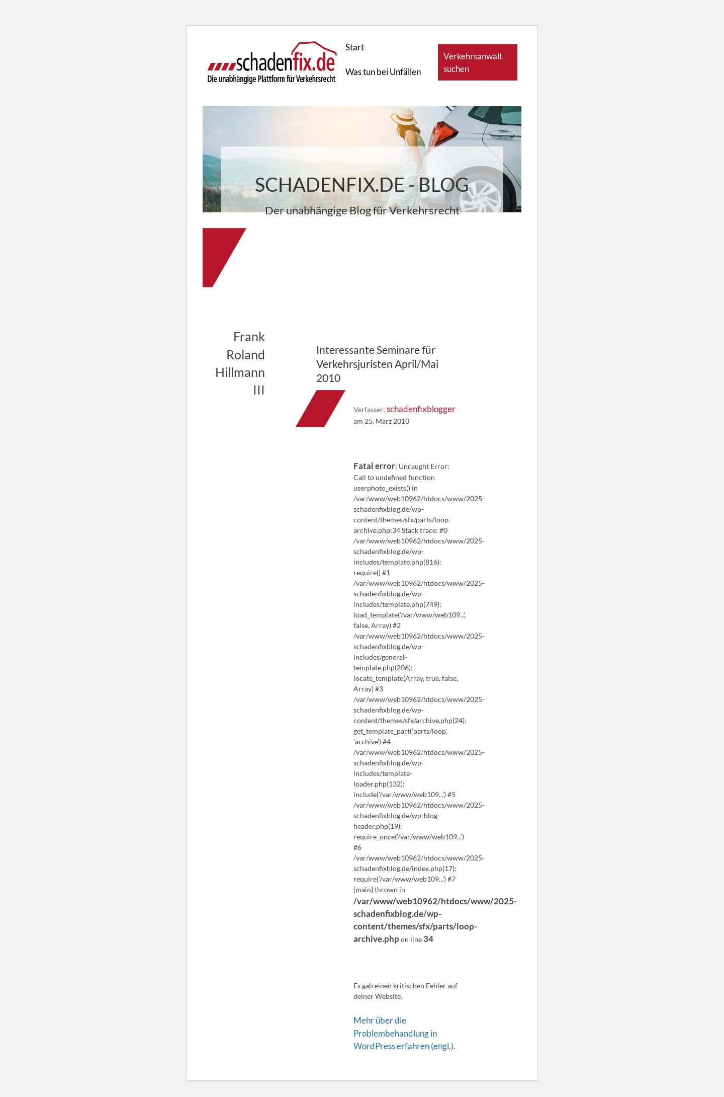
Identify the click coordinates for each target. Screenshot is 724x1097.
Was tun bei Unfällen (383, 71)
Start (354, 47)
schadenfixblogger (421, 409)
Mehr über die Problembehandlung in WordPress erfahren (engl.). (404, 1033)
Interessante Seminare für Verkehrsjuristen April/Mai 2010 (377, 363)
